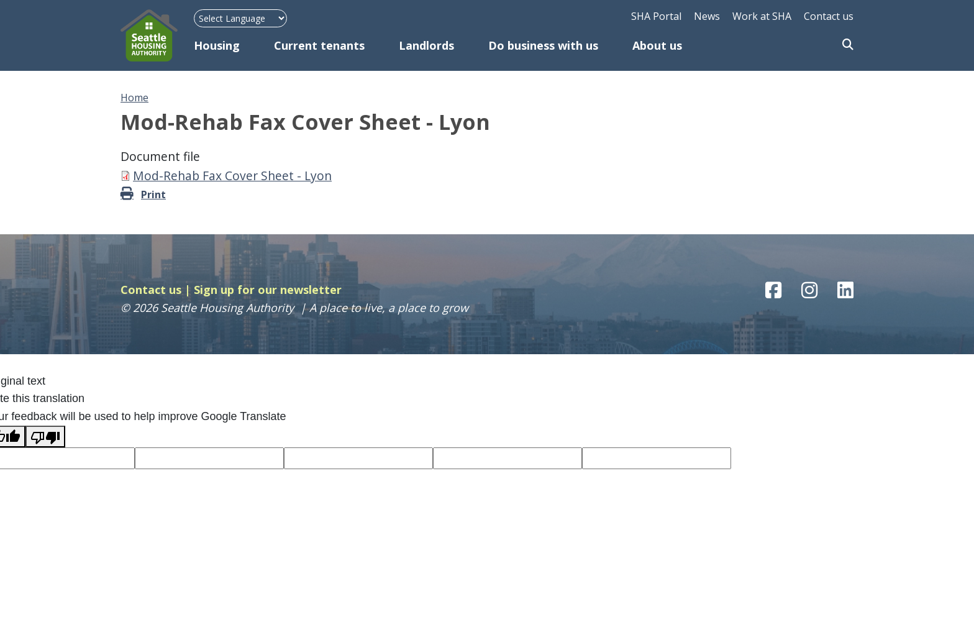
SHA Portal (656, 16)
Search (847, 45)
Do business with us (543, 45)
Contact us (828, 16)
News (707, 16)
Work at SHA (761, 16)
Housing (217, 45)
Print (153, 194)
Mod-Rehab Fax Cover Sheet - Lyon (232, 175)
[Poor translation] (45, 436)
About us (657, 45)
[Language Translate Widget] (240, 18)
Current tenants (319, 45)
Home (134, 97)
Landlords (426, 45)
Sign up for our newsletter (268, 289)
